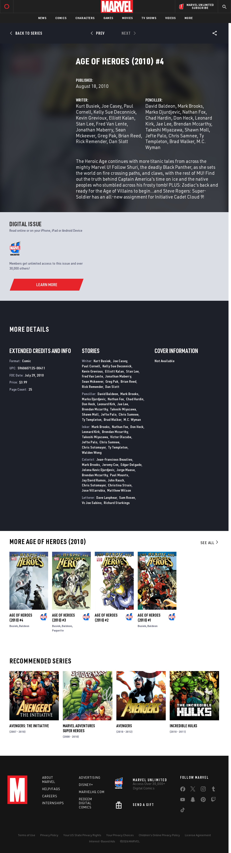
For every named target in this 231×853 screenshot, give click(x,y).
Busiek (13, 626)
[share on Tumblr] (213, 789)
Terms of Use (26, 835)
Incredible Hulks (183, 725)
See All (209, 542)
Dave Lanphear (106, 497)
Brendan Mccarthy (192, 123)
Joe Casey (111, 106)
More (189, 18)
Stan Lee (85, 123)
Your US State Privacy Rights (82, 835)
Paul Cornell (91, 366)
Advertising (89, 777)
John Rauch (116, 480)
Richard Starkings (117, 503)
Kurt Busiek (87, 106)
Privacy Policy (49, 835)
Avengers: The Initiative (29, 725)
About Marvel (48, 780)
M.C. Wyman (132, 419)
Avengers (124, 725)
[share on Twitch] (213, 800)
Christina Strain (120, 485)
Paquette (58, 630)
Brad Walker (181, 141)
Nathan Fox (194, 112)
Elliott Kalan (121, 118)
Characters (85, 18)
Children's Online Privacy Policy (159, 835)
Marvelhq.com (91, 792)
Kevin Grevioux (91, 118)
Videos (170, 18)
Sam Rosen (127, 497)
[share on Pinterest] (203, 800)
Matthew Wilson (119, 490)
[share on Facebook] (182, 790)
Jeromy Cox (110, 464)
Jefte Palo (155, 135)
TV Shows (149, 18)
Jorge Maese (126, 470)
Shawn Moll (197, 129)
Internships (53, 803)
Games (108, 18)
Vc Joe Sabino (91, 503)
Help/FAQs (51, 789)
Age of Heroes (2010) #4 (20, 618)
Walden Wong (91, 452)
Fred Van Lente (111, 123)
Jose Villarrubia (93, 490)
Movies (127, 18)
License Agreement (198, 835)
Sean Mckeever (92, 381)
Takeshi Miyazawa (163, 129)
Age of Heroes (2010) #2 (106, 618)
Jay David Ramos (94, 480)
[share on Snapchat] (192, 800)
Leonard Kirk (106, 404)
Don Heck (183, 118)
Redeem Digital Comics (85, 803)
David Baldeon (160, 106)
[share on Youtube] (182, 800)
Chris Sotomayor (94, 447)
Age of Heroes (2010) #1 (149, 618)
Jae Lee (163, 123)
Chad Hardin (158, 118)
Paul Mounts (119, 475)
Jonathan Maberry (94, 129)
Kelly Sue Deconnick (114, 112)
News (42, 18)
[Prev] (98, 33)
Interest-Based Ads (102, 841)
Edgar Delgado (131, 464)
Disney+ (86, 785)
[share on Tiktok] (182, 810)
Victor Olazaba (120, 437)
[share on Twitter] (192, 789)
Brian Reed (129, 135)
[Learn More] (47, 285)
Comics (60, 18)
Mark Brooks (190, 106)
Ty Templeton (91, 419)
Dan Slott (118, 141)
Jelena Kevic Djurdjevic (98, 470)
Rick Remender (91, 141)
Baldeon (24, 626)
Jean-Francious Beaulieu (114, 459)
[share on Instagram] (203, 789)
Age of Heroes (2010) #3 (63, 618)
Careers (49, 796)
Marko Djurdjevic (162, 112)
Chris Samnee (182, 135)
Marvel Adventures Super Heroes (79, 728)
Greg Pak (107, 135)
